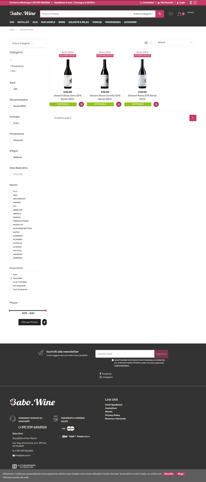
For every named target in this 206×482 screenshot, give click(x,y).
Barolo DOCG (68, 52)
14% (15, 89)
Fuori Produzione (20, 289)
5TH (14, 206)
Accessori (130, 22)
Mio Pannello (165, 2)
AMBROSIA (17, 258)
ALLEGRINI (17, 239)
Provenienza (113, 22)
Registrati (161, 354)
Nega (180, 474)
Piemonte (18, 140)
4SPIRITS (17, 203)
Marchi (108, 411)
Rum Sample (48, 22)
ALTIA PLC (17, 251)
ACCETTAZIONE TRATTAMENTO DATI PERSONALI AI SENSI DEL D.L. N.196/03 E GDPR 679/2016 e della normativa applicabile (139, 363)
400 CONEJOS (19, 199)
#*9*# (16, 174)
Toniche (97, 22)
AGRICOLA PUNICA (21, 221)
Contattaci (147, 2)
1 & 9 (15, 192)
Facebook (106, 374)
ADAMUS (16, 217)
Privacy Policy (112, 415)
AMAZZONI (17, 254)
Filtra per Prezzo (29, 322)
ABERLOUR (17, 210)
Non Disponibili (19, 286)
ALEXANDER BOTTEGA (22, 228)
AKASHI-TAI (18, 225)
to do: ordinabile (20, 282)
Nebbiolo (18, 157)
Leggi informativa (121, 366)
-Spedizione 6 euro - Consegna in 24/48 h (74, 2)
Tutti (15, 275)
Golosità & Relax (79, 22)
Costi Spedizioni (113, 405)
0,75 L (16, 123)
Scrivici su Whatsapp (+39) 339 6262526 (30, 2)
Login (181, 2)
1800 (15, 195)
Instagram (106, 377)
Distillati (23, 22)
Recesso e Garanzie (115, 418)
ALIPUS (16, 232)
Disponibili (17, 278)
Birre (62, 22)
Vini (12, 22)
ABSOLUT (17, 214)
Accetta (169, 474)
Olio (35, 22)
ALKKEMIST (18, 236)
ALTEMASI (17, 247)
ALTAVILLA (17, 243)
